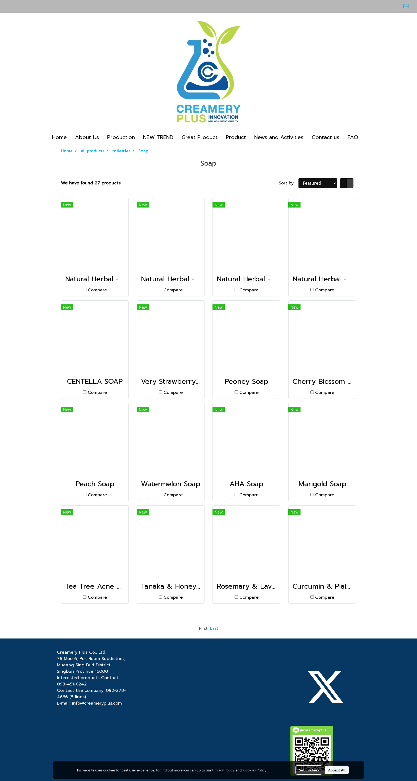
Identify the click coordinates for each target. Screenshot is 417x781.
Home (59, 137)
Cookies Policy (254, 769)
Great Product (200, 137)
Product (236, 137)
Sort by (288, 183)
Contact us (325, 137)
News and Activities (278, 137)
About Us (87, 137)
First (203, 628)
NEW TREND (158, 137)
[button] (367, 137)
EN (402, 6)
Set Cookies (309, 769)
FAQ (353, 137)
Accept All (336, 769)
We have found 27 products (90, 183)
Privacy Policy (223, 769)
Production (121, 137)
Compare (97, 290)
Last (214, 628)
